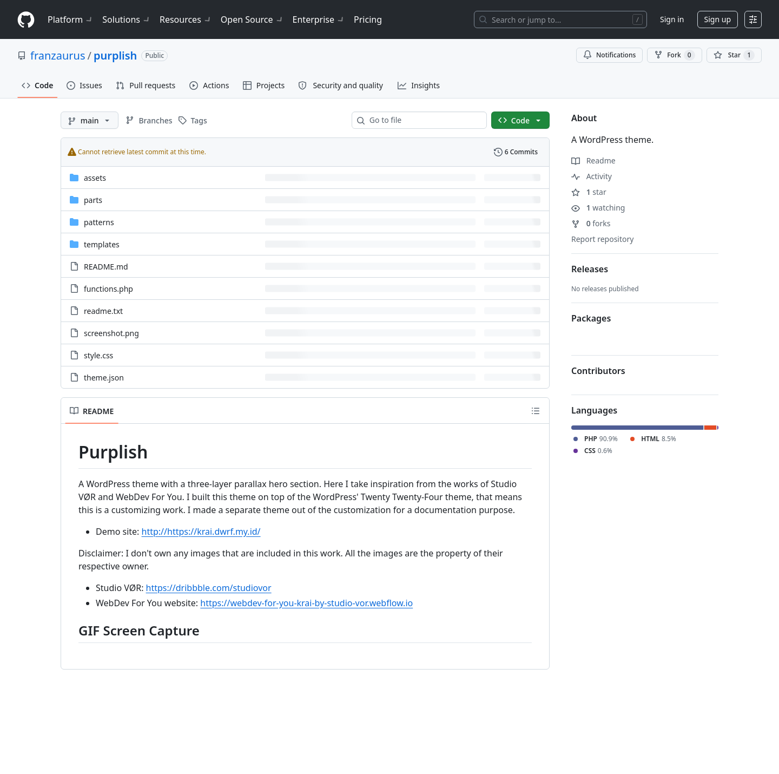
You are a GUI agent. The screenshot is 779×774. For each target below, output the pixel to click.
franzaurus (57, 55)
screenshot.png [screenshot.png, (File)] (111, 333)
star (588, 192)
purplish (115, 55)
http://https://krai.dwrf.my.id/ (201, 531)
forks (591, 223)
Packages (591, 318)
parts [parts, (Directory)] (93, 200)
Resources (186, 19)
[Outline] (535, 410)
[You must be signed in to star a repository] (734, 55)
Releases (589, 269)
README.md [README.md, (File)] (106, 266)
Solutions (126, 19)
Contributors (598, 371)
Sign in (672, 19)
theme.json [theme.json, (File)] (104, 377)
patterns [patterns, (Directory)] (99, 222)
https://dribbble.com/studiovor (209, 588)
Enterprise (319, 19)
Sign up (717, 19)
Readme (593, 160)
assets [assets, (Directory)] (95, 178)
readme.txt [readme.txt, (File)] (103, 311)
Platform (71, 19)
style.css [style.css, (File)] (98, 355)
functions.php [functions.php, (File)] (108, 289)
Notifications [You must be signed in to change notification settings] (609, 55)
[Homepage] (26, 20)
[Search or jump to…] (560, 19)
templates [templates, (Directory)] (102, 244)
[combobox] (423, 120)
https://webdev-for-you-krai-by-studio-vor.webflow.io (306, 603)
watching (598, 207)
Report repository (602, 239)
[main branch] (89, 120)
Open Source (252, 19)
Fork (674, 55)
